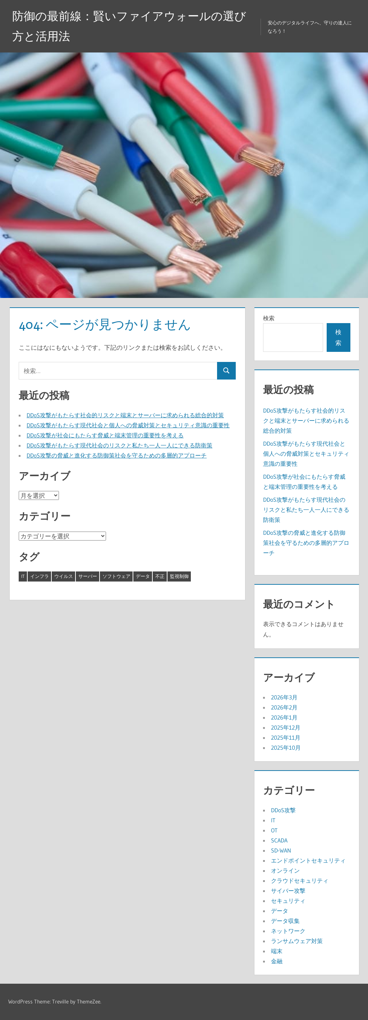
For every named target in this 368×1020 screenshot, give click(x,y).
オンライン (285, 870)
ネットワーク (288, 930)
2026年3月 (284, 697)
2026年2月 (284, 707)
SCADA (279, 840)
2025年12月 (285, 727)
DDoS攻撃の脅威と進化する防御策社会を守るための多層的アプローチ (117, 455)
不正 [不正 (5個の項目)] (160, 576)
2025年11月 (285, 737)
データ (279, 910)
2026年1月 (284, 717)
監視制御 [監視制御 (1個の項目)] (179, 576)
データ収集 (285, 920)
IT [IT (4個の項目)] (23, 576)
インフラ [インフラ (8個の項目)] (39, 576)
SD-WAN (281, 850)
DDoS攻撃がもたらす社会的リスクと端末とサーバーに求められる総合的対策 (125, 415)
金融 (276, 961)
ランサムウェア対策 (297, 941)
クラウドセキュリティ (299, 880)
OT (274, 830)
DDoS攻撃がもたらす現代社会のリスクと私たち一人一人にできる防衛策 (119, 445)
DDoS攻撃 (283, 810)
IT (273, 820)
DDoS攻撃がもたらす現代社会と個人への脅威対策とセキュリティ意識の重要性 (128, 425)
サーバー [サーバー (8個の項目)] (87, 576)
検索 (269, 318)
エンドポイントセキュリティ (308, 860)
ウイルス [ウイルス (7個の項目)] (63, 576)
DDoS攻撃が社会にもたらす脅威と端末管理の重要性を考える (105, 435)
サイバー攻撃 (288, 890)
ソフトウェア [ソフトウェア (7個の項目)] (116, 576)
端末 (276, 951)
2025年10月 (286, 747)
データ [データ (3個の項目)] (143, 576)
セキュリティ (288, 900)
